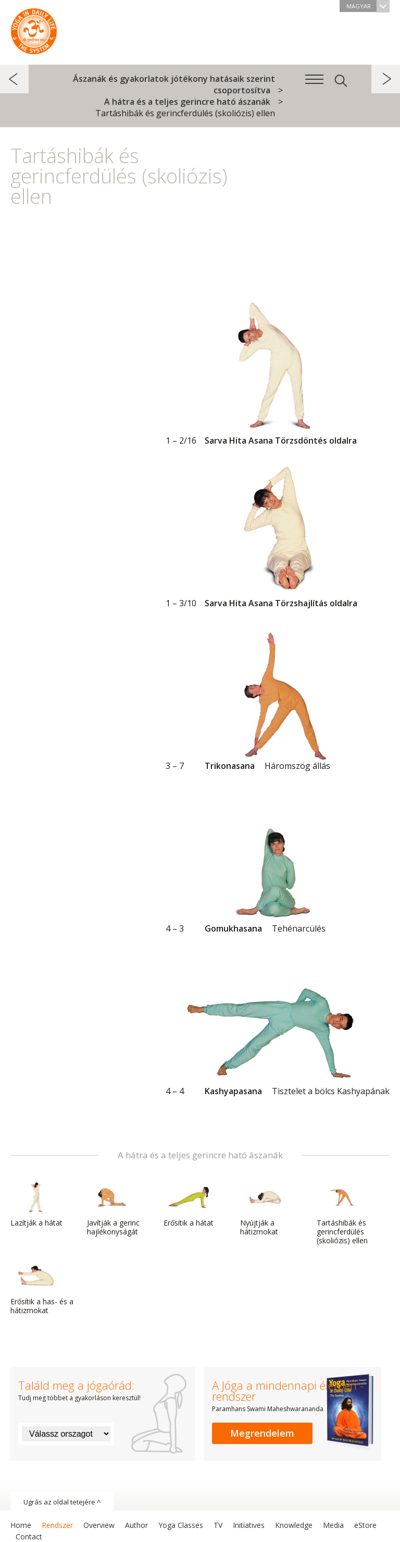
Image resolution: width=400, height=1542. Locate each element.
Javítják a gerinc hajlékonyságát (113, 1209)
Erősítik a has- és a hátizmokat (41, 1287)
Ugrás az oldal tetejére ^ (62, 1502)
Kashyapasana (278, 1023)
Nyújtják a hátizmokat (265, 1209)
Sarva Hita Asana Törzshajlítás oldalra (274, 535)
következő (385, 79)
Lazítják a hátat (36, 1205)
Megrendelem (262, 1433)
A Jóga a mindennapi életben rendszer (33, 28)
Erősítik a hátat (189, 1205)
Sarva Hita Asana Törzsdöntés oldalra (274, 372)
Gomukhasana (274, 860)
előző (14, 79)
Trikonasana (274, 698)
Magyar (368, 6)
